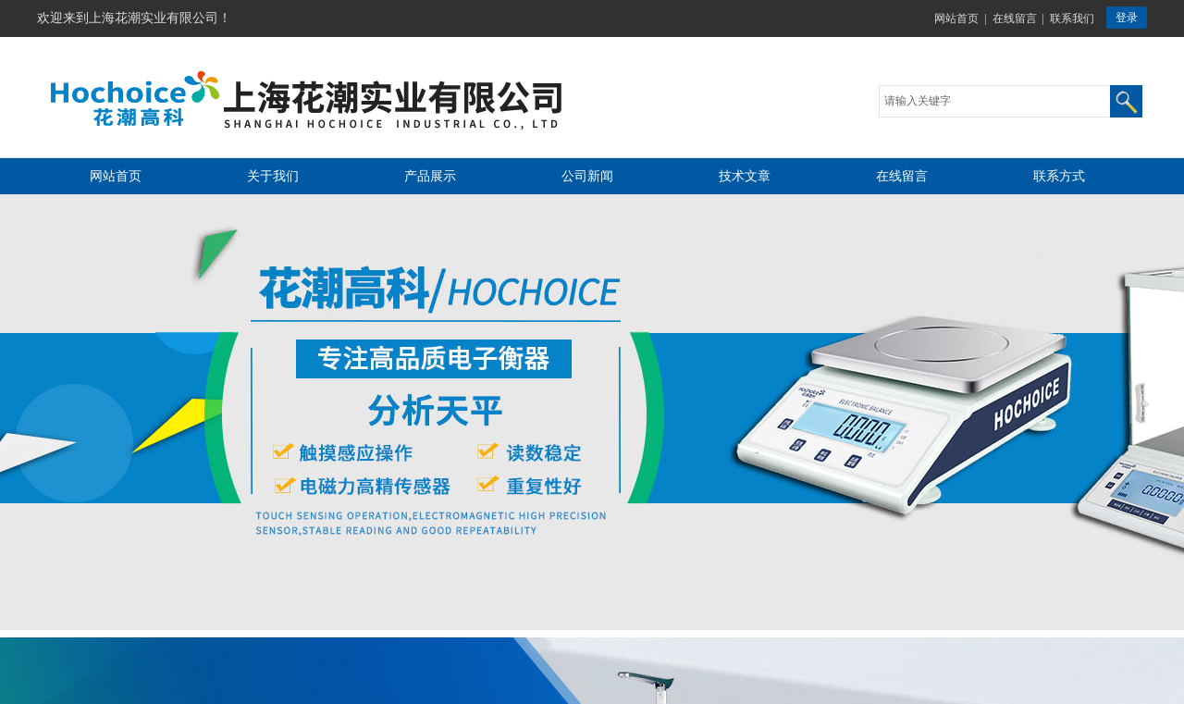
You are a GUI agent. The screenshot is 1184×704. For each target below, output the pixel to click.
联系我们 (1072, 18)
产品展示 (430, 176)
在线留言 (1015, 18)
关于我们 (273, 176)
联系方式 (1059, 176)
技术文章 (745, 176)
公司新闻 (587, 176)
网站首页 (956, 18)
